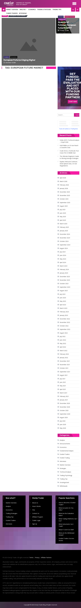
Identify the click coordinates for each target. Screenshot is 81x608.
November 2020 (65, 407)
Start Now (73, 101)
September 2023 (65, 287)
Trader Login (36, 520)
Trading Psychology (66, 475)
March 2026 (63, 181)
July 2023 (62, 294)
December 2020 (65, 403)
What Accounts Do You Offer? (66, 509)
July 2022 (62, 336)
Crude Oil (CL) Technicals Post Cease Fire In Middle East (69, 152)
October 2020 (64, 410)
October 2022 (64, 326)
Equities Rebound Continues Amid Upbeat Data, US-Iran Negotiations (68, 164)
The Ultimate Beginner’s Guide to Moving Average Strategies (69, 157)
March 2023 (63, 308)
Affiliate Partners (46, 557)
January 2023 (64, 315)
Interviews (23, 13)
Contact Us (35, 513)
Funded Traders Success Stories (66, 539)
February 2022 (64, 354)
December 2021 (65, 361)
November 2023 (65, 280)
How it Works (36, 506)
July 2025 (62, 209)
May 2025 (63, 216)
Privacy (37, 557)
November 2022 (65, 322)
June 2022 (63, 340)
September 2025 (65, 202)
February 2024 (64, 269)
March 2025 (63, 224)
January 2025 (64, 231)
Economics (32, 9)
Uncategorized (64, 482)
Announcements (65, 444)
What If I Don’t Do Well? (66, 530)
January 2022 (64, 357)
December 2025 (65, 192)
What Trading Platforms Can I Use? (68, 520)
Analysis (23, 9)
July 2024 (62, 252)
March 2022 (63, 350)
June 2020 (63, 424)
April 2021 (63, 389)
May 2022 (63, 343)
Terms (31, 557)
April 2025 (63, 220)
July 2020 (62, 421)
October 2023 (64, 283)
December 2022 (65, 319)
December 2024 (65, 234)
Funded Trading (65, 458)
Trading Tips (56, 9)
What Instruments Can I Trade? (66, 525)
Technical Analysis (65, 472)
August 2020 (64, 417)
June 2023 (63, 298)
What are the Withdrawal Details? (66, 534)
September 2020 (65, 414)
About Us (35, 503)
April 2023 (63, 305)
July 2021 (62, 379)
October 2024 (64, 241)
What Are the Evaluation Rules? (66, 514)
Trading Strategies (44, 9)
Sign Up (34, 524)
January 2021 (64, 400)
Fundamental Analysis (66, 451)
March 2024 (63, 266)
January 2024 (64, 273)
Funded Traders (12, 13)
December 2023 (65, 276)
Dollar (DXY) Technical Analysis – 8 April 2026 (69, 141)
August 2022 (64, 333)
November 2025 (65, 195)
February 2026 (64, 185)
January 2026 (64, 188)
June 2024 (63, 255)
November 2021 (65, 365)
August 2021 (64, 375)
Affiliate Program (37, 517)
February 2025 (64, 227)
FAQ (33, 510)
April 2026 (63, 178)
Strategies (63, 468)
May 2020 (63, 428)
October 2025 (64, 199)
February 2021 (64, 396)
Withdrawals (63, 486)
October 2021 (64, 368)
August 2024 (64, 248)
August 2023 (64, 290)
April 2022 (63, 347)
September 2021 (65, 372)
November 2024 (65, 238)
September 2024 (65, 245)
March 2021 (63, 393)
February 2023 (64, 312)
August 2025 (64, 206)
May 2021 (63, 386)
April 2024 (63, 262)
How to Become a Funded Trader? (67, 504)
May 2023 (63, 301)
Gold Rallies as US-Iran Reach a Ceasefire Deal (69, 146)
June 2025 (63, 213)
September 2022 (65, 329)
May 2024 (63, 259)
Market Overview (12, 9)
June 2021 (63, 382)
